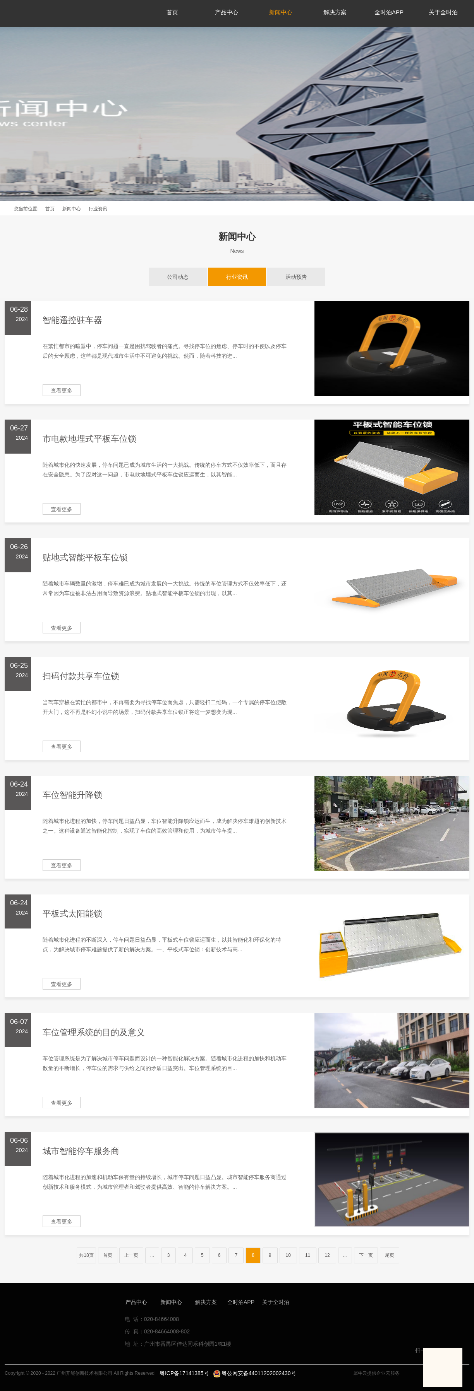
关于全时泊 (275, 1302)
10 (288, 1255)
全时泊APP (240, 1302)
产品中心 (136, 1302)
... (152, 1255)
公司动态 (178, 277)
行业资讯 (98, 209)
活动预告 (296, 277)
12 (327, 1255)
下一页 (366, 1255)
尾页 (389, 1255)
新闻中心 (71, 209)
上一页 (131, 1255)
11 (307, 1255)
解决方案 (206, 1302)
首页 (50, 209)
